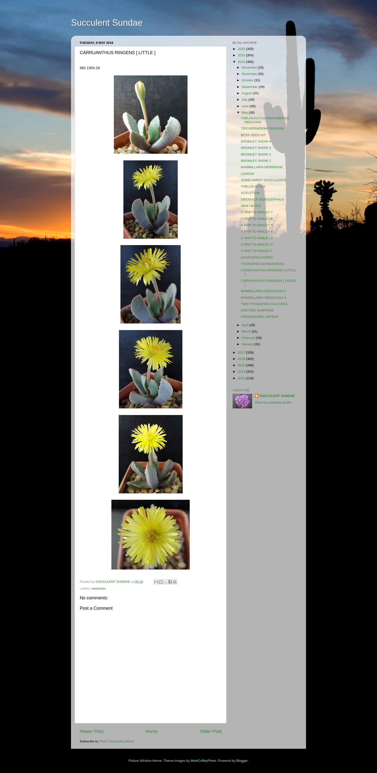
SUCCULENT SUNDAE (277, 396)
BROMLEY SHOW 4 (256, 141)
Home (151, 731)
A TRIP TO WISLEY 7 (257, 212)
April (245, 325)
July (245, 99)
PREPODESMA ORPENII (260, 317)
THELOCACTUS (253, 186)
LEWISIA (247, 174)
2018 (242, 62)
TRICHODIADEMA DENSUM (262, 128)
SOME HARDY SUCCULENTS (263, 180)
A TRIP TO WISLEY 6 (257, 219)
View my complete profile (273, 402)
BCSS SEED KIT (253, 135)
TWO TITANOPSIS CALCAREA (264, 304)
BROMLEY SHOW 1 (256, 161)
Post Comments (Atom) (117, 741)
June (246, 106)
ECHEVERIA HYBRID (257, 257)
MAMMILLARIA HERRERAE (262, 167)
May (245, 112)
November (250, 74)
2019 (242, 55)
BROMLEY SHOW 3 (256, 148)
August (247, 93)
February (249, 338)
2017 (242, 352)
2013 (242, 378)
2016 (242, 359)
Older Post (211, 731)
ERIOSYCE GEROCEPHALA (262, 199)
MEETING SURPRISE (257, 310)
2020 (242, 49)
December (250, 67)
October (248, 80)
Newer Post (92, 731)
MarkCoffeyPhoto (203, 760)
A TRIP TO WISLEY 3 (257, 238)
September (250, 87)
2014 (242, 371)
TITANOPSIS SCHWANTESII (262, 264)
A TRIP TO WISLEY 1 (257, 251)
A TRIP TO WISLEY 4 (257, 231)
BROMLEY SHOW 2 (256, 154)
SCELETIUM (250, 193)
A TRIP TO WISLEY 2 (257, 244)
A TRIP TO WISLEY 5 (257, 225)
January (248, 344)
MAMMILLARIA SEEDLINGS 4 (263, 297)
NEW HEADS (251, 206)
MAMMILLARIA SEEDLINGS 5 (263, 291)
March (247, 331)
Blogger (241, 760)
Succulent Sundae (106, 23)
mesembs (98, 588)
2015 (242, 365)
